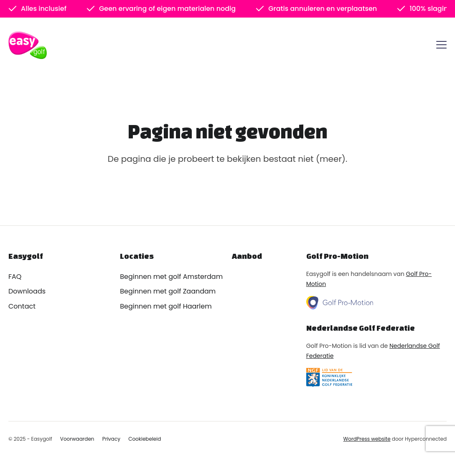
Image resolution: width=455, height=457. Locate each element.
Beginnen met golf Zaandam (168, 291)
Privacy (111, 438)
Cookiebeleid (144, 438)
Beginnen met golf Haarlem (165, 306)
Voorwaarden (77, 438)
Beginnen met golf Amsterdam (171, 276)
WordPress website (367, 438)
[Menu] (441, 46)
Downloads (27, 291)
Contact (22, 306)
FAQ (14, 276)
